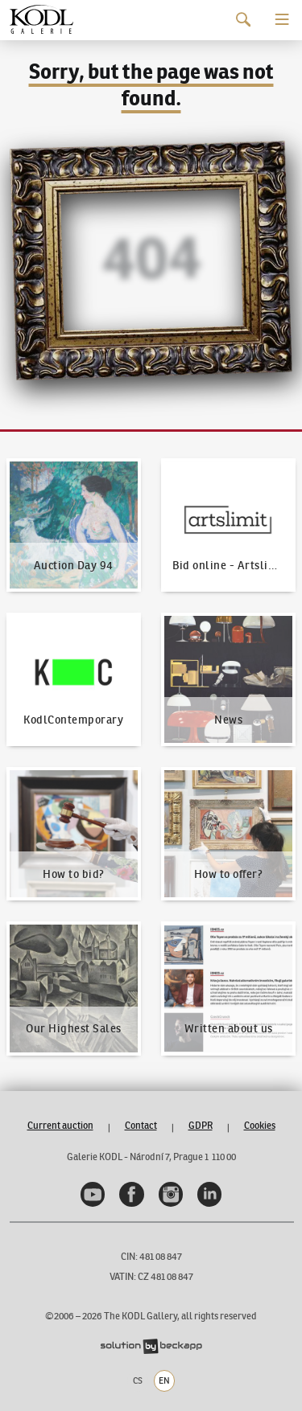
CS (138, 1380)
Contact (141, 1125)
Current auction (60, 1125)
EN (164, 1380)
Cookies (259, 1125)
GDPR (200, 1125)
